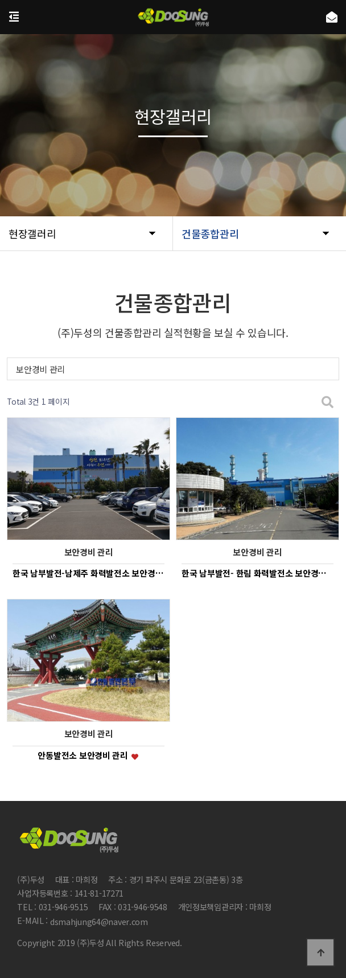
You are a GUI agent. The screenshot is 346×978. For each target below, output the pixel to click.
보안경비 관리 (40, 369)
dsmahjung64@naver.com (99, 921)
